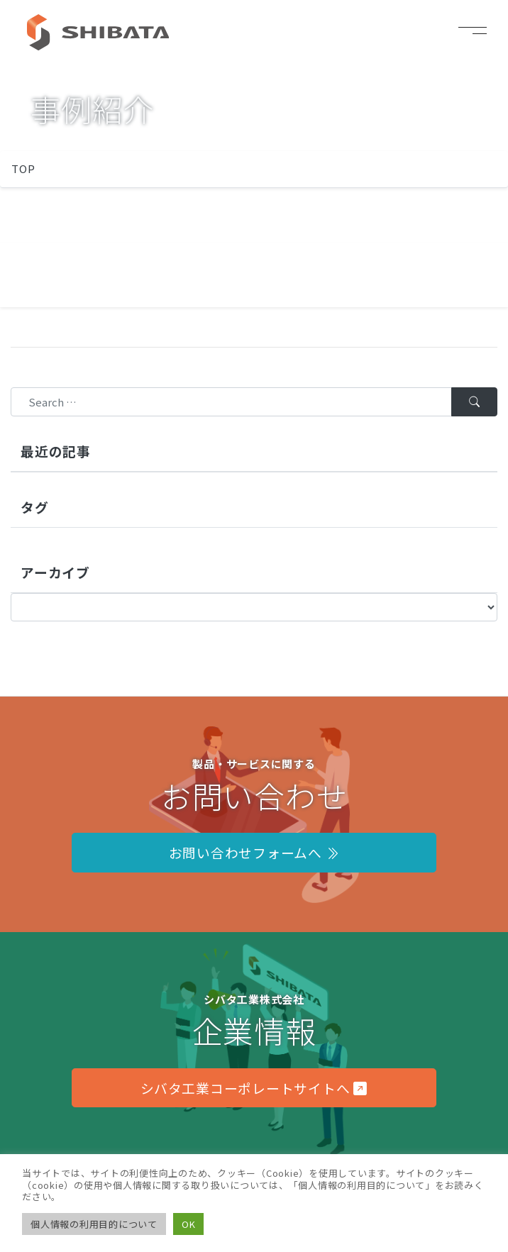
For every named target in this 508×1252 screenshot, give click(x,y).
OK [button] (189, 1224)
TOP (23, 168)
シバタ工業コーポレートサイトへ (254, 1087)
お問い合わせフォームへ (254, 852)
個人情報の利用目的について (94, 1224)
